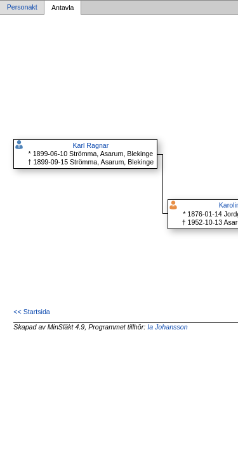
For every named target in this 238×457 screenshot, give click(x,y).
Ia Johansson (167, 327)
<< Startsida (31, 311)
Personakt (22, 7)
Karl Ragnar (90, 145)
